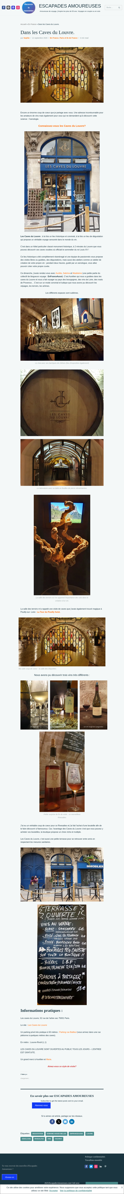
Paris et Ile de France (69, 38)
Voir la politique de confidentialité (76, 1191)
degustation (38, 1135)
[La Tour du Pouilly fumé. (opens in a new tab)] (48, 613)
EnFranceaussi (76, 1135)
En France (32, 24)
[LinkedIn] (100, 1168)
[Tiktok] (8, 7)
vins (49, 1140)
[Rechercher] (110, 7)
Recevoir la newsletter (29, 7)
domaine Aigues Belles (57, 1135)
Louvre (90, 1135)
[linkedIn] (13, 7)
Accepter (53, 1191)
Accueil (23, 24)
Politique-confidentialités (95, 1158)
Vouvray (58, 1140)
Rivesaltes (39, 1140)
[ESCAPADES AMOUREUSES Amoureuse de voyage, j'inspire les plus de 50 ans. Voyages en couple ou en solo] (70, 7)
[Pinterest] (105, 1168)
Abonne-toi (9, 1179)
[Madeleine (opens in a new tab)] (77, 274)
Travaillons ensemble (93, 1161)
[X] (91, 1168)
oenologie (26, 1140)
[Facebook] (3, 7)
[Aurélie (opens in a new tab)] (59, 274)
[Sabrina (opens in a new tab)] (66, 274)
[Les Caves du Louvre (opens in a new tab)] (37, 1026)
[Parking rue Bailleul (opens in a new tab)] (68, 1033)
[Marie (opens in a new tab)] (48, 1061)
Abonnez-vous (41, 1107)
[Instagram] (18, 7)
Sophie (27, 38)
